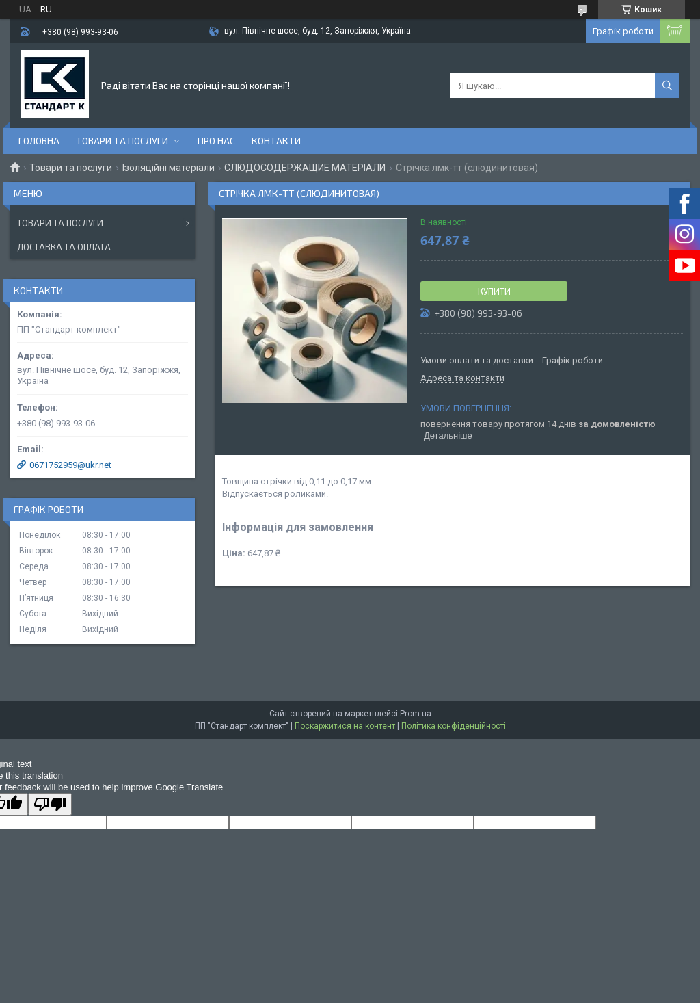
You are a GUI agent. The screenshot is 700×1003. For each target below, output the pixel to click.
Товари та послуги (122, 140)
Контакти (276, 140)
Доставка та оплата (64, 247)
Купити (494, 291)
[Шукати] (667, 85)
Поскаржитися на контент (345, 726)
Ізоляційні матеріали (168, 167)
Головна (38, 140)
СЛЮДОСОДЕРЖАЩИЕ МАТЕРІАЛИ (305, 167)
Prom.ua (415, 713)
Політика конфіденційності (453, 726)
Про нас (216, 140)
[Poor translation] (50, 804)
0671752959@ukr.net (70, 465)
